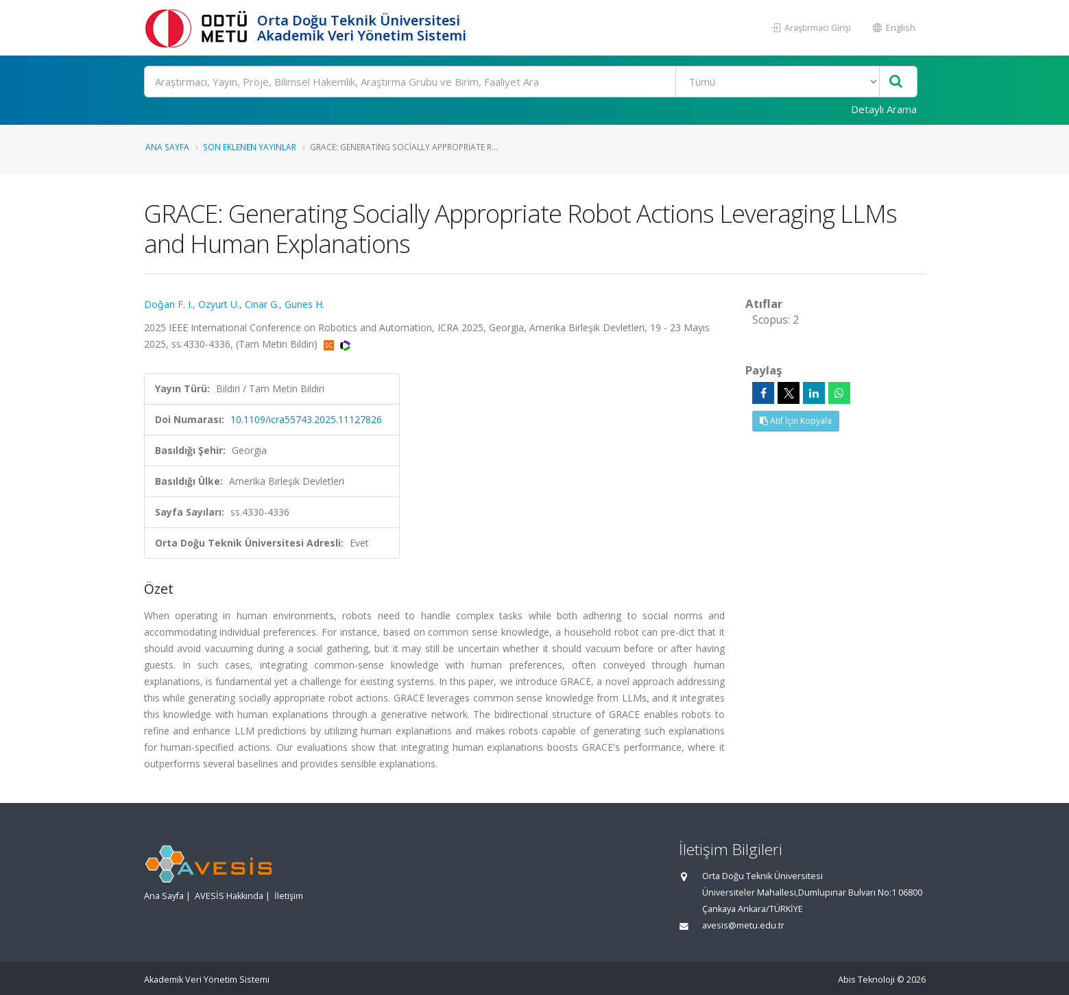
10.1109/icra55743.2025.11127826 (306, 419)
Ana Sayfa (167, 146)
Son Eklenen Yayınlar (249, 146)
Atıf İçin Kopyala (796, 421)
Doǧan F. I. (168, 304)
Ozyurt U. (218, 304)
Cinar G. (262, 304)
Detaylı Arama (884, 109)
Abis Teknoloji (866, 979)
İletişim (288, 896)
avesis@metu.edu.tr (743, 925)
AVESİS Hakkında (229, 896)
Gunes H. (304, 304)
